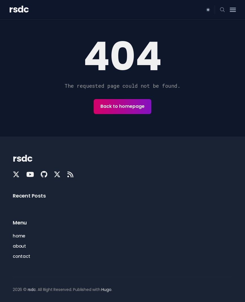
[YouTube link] (30, 174)
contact (21, 256)
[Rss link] (70, 174)
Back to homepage (122, 106)
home (19, 236)
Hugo (106, 289)
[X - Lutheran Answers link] (17, 174)
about (19, 246)
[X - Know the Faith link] (57, 174)
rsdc (19, 9)
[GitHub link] (44, 174)
